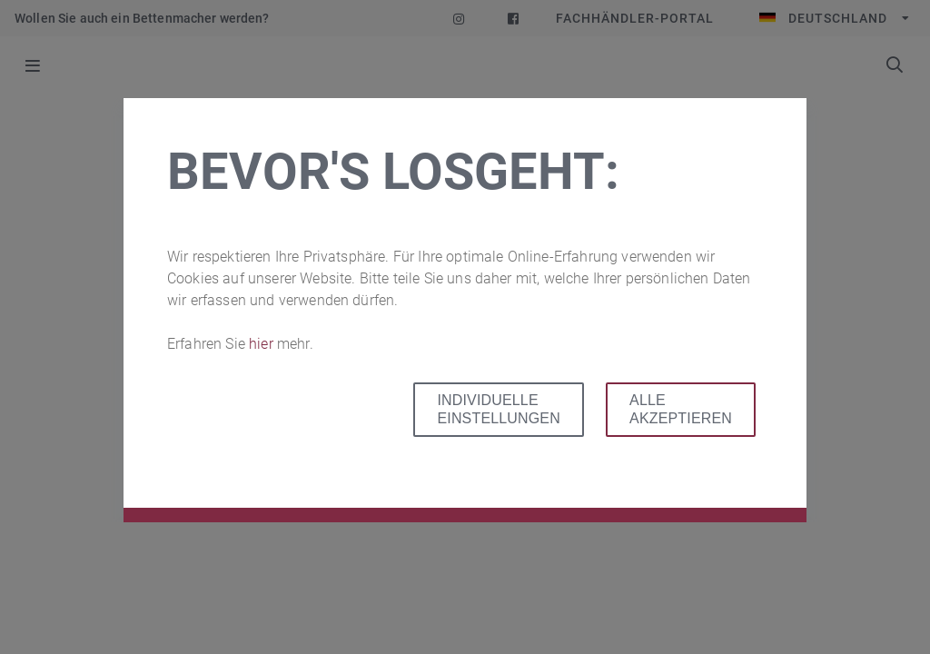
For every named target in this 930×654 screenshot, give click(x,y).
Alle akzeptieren (680, 409)
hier (263, 343)
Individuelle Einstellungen (498, 409)
